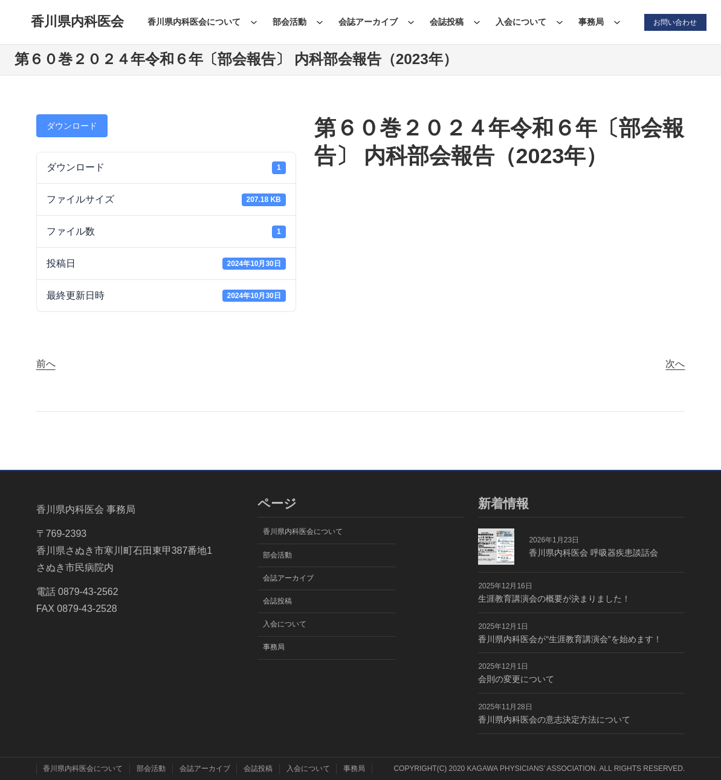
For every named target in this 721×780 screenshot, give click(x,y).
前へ (46, 364)
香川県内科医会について (193, 22)
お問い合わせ (675, 22)
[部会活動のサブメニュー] (319, 21)
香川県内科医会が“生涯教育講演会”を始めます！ (569, 639)
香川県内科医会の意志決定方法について (554, 719)
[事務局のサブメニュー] (616, 21)
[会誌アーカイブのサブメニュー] (410, 21)
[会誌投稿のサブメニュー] (476, 21)
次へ (675, 364)
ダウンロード (72, 126)
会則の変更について (516, 679)
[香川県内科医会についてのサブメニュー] (253, 21)
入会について (520, 22)
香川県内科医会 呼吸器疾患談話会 (593, 552)
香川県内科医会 (76, 21)
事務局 (590, 22)
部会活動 (289, 22)
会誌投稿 (446, 22)
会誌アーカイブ (367, 22)
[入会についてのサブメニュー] (559, 21)
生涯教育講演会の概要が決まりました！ (554, 598)
